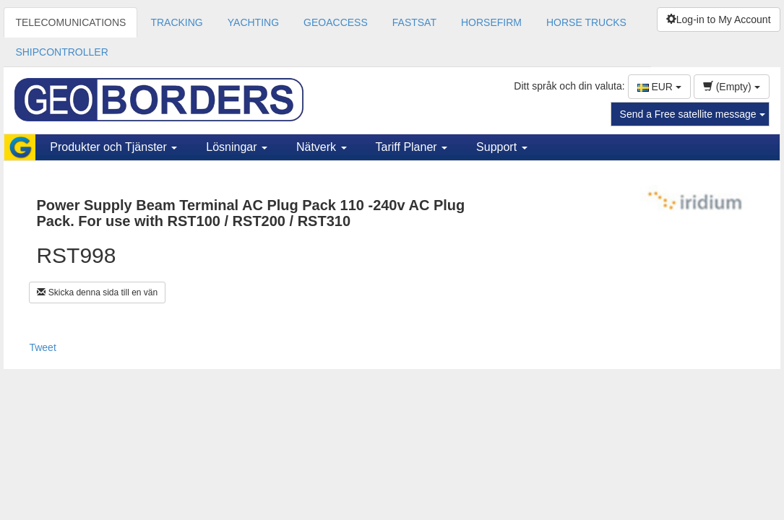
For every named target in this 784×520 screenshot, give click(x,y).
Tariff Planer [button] (412, 147)
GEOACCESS (335, 22)
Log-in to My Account (718, 19)
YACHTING (253, 22)
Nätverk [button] (321, 147)
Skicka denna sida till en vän (97, 292)
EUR (659, 86)
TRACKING (176, 22)
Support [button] (501, 147)
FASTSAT (414, 22)
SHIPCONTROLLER (61, 52)
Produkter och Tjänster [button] (113, 147)
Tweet (42, 347)
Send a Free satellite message (692, 114)
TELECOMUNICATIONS (70, 22)
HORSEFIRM (491, 22)
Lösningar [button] (236, 147)
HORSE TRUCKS (586, 22)
